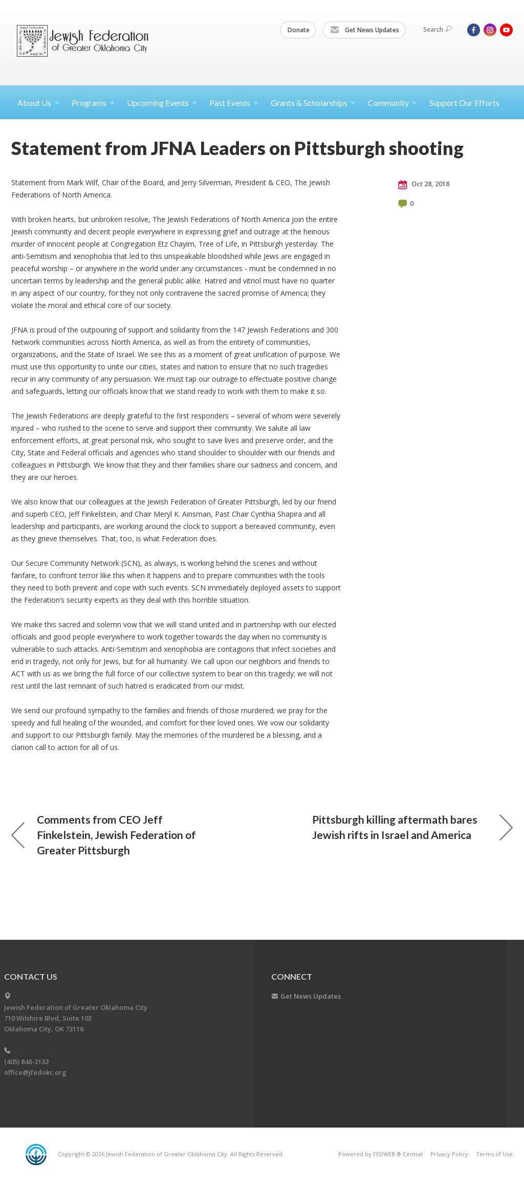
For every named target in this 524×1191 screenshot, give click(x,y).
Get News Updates (364, 30)
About (38, 102)
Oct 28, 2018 (423, 184)
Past (233, 102)
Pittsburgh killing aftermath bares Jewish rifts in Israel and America (412, 827)
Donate (299, 30)
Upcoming (162, 102)
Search (437, 29)
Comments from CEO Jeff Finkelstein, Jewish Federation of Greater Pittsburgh (103, 834)
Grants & (313, 102)
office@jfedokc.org (35, 1072)
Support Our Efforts (464, 102)
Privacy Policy (449, 1154)
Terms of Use (494, 1154)
